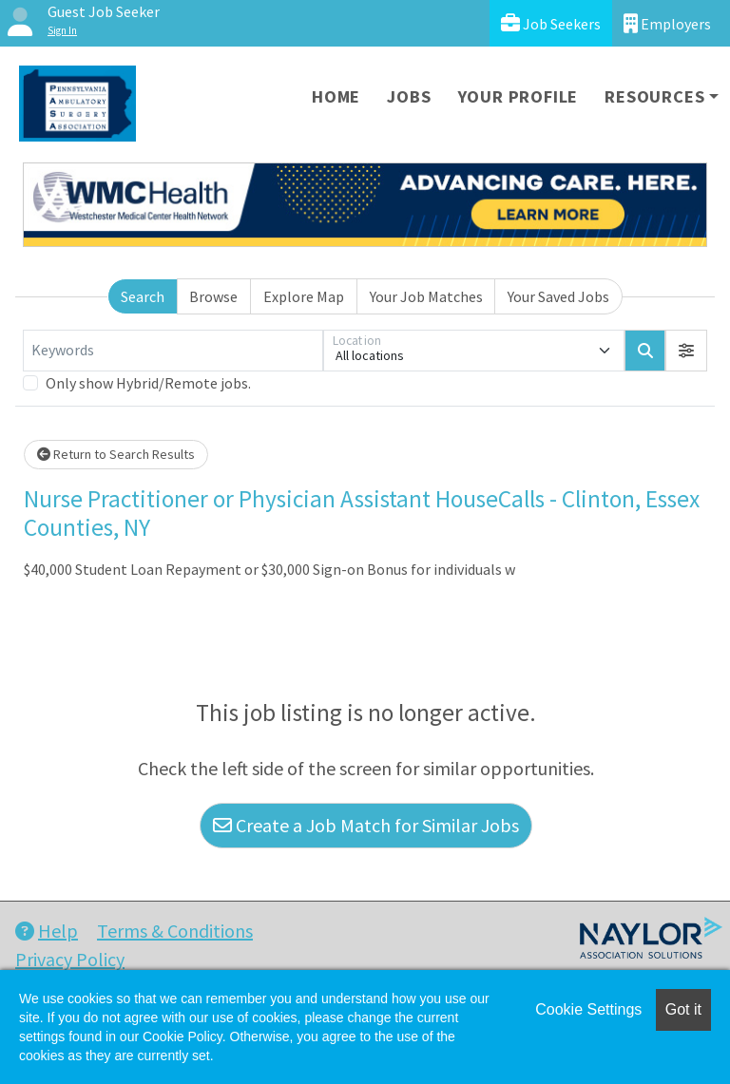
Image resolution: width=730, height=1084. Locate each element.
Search (142, 296)
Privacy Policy (70, 959)
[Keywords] (173, 350)
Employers (667, 23)
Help (46, 930)
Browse (213, 296)
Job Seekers (551, 23)
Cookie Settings (588, 1009)
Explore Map (303, 296)
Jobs (409, 96)
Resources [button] (654, 96)
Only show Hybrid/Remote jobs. (148, 382)
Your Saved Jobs (558, 296)
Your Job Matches (426, 296)
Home (336, 96)
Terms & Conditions (175, 930)
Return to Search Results (116, 454)
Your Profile (518, 96)
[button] (686, 350)
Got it (683, 1009)
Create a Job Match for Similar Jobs (366, 825)
